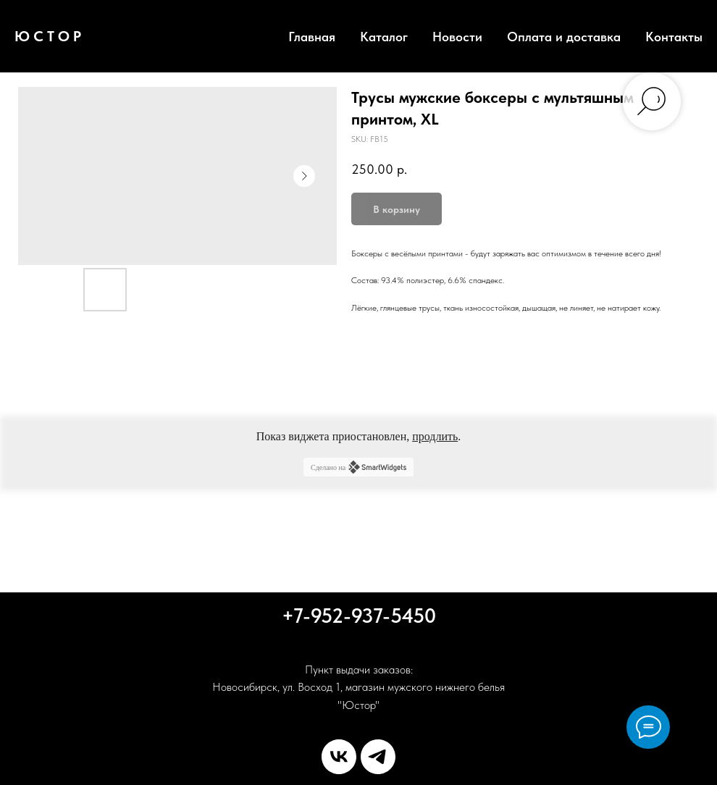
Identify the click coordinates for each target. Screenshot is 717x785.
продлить (435, 436)
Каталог (384, 36)
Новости (457, 36)
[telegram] (378, 756)
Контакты (674, 36)
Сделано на (358, 467)
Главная (311, 36)
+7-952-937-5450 (359, 615)
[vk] (339, 756)
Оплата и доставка (564, 36)
